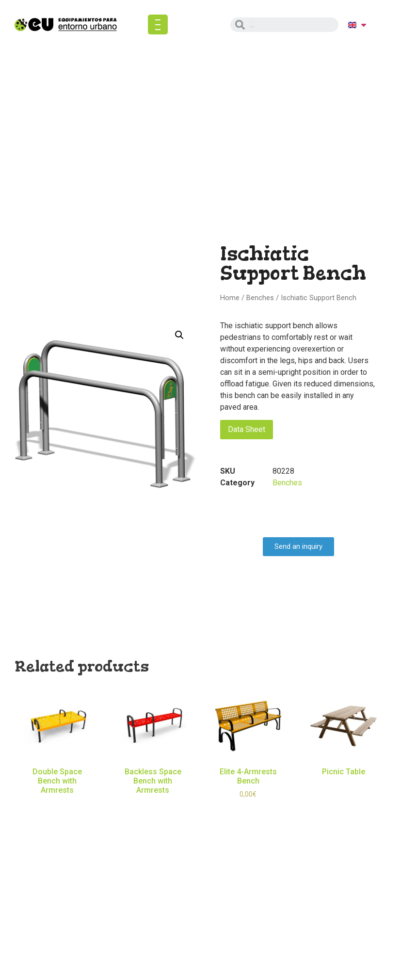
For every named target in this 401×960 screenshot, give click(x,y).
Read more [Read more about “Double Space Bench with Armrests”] (57, 804)
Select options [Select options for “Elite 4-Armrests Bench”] (248, 809)
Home (230, 297)
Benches (260, 297)
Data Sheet (246, 429)
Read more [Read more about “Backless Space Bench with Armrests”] (152, 804)
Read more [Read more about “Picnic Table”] (343, 786)
